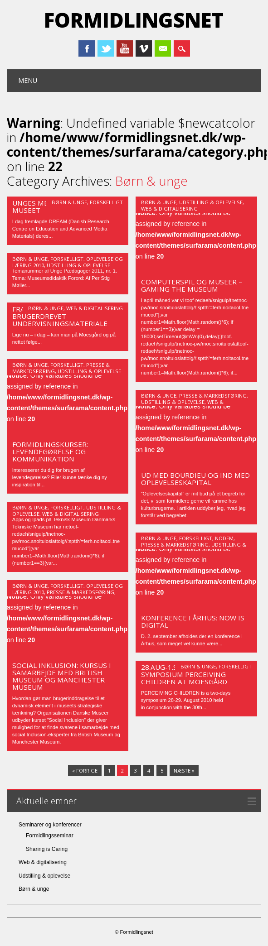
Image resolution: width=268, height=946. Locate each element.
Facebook (86, 48)
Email (163, 48)
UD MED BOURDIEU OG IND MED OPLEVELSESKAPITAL (195, 479)
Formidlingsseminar (49, 835)
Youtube (125, 48)
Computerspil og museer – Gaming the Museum (191, 285)
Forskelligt (106, 202)
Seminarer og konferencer (50, 824)
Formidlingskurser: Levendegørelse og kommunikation (50, 451)
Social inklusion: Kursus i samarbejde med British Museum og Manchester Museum (61, 676)
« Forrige (84, 770)
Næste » (184, 770)
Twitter (105, 48)
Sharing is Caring (47, 849)
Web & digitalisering (169, 208)
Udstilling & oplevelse (211, 202)
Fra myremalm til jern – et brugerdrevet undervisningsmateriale (62, 316)
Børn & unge (69, 202)
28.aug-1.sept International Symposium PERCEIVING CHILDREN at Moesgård (195, 674)
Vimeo (144, 48)
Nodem (224, 538)
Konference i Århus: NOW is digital (192, 621)
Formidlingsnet (134, 20)
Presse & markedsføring (213, 395)
